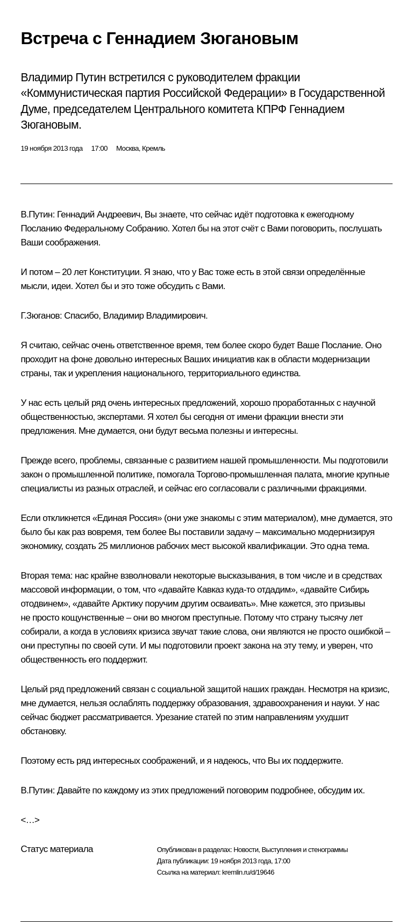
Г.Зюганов (40, 316)
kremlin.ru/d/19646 (248, 872)
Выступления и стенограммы (304, 850)
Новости (245, 850)
